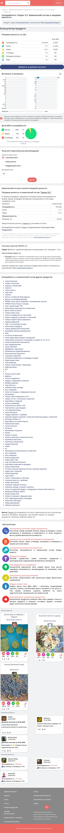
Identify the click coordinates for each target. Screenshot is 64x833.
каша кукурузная (12, 457)
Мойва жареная (11, 383)
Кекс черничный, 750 (13, 306)
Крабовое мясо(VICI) (13, 439)
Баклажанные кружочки (15, 353)
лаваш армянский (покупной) (17, 329)
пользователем (22, 22)
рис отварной (10, 390)
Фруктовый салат (12, 360)
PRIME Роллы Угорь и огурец (17, 304)
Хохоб (7, 433)
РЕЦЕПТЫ (7, 795)
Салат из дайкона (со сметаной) (18, 315)
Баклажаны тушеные (13, 430)
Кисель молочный (12, 374)
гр (6, 448)
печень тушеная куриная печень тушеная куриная (26, 469)
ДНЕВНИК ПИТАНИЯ (10, 791)
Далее (32, 180)
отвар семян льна (12, 313)
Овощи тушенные (12, 505)
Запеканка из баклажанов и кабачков (20, 451)
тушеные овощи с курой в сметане (19, 487)
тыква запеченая (12, 482)
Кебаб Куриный (11, 473)
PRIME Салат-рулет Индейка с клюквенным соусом (26, 301)
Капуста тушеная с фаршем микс (18, 496)
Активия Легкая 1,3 (13, 419)
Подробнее (7, 230)
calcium (8, 295)
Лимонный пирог (12, 424)
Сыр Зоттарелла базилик (15, 462)
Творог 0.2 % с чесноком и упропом (19, 399)
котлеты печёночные (13, 335)
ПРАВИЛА (16, 821)
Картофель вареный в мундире (18, 464)
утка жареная (10, 362)
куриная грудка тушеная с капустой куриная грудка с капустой (31, 417)
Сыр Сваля (9, 476)
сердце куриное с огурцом (16, 415)
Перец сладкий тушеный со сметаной (20, 317)
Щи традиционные (13, 344)
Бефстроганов (11, 367)
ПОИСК (35, 791)
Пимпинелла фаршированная (17, 351)
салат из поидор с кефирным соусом (20, 392)
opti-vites (9, 292)
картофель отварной (13, 401)
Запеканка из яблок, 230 (15, 405)
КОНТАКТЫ (18, 818)
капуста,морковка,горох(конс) (17, 342)
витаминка (9, 394)
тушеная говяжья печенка (15, 485)
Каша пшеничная (12, 467)
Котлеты (8, 428)
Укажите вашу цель (9, 155)
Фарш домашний (12, 503)
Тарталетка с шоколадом (15, 408)
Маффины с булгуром (14, 349)
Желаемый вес (7, 170)
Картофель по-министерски (16, 421)
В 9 (6, 369)
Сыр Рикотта (10, 385)
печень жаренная (12, 403)
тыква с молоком (12, 283)
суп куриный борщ (13, 410)
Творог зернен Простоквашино (18, 319)
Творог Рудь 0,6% (12, 494)
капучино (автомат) (13, 500)
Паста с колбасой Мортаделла (17, 297)
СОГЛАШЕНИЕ (8, 821)
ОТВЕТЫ (35, 803)
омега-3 (8, 288)
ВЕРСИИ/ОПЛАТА (9, 814)
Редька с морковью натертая (17, 381)
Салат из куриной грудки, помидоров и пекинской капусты (29, 489)
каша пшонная (11, 412)
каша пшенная (11, 281)
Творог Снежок (11, 435)
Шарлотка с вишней (13, 471)
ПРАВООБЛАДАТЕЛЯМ (11, 807)
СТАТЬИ (6, 803)
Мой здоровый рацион (50, 22)
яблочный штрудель (13, 326)
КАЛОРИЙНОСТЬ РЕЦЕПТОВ (42, 799)
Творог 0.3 (7, 12)
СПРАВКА (7, 811)
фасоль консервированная (16, 299)
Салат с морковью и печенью (17, 478)
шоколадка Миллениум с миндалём (20, 338)
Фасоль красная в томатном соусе (19, 437)
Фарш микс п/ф (11, 460)
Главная (4, 9)
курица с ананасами (13, 286)
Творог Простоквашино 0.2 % (17, 396)
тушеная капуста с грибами (16, 480)
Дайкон (8, 376)
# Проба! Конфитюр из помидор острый (21, 358)
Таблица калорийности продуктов (20, 9)
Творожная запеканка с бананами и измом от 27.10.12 (27, 340)
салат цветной (11, 347)
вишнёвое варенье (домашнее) (17, 331)
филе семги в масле (13, 310)
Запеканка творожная (14, 442)
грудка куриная (11, 444)
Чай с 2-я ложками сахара (15, 324)
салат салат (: (10, 290)
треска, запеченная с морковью (18, 365)
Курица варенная (12, 322)
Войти (59, 3)
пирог (7, 446)
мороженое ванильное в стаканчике (20, 308)
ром (6, 333)
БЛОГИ (6, 799)
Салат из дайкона (12, 378)
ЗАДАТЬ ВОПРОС (9, 818)
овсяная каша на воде (14, 387)
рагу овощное (11, 455)
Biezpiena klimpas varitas (15, 491)
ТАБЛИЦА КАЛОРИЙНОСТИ (42, 795)
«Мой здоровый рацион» (42, 237)
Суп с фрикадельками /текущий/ (18, 498)
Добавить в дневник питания (32, 67)
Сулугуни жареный (13, 356)
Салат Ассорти (11, 426)
